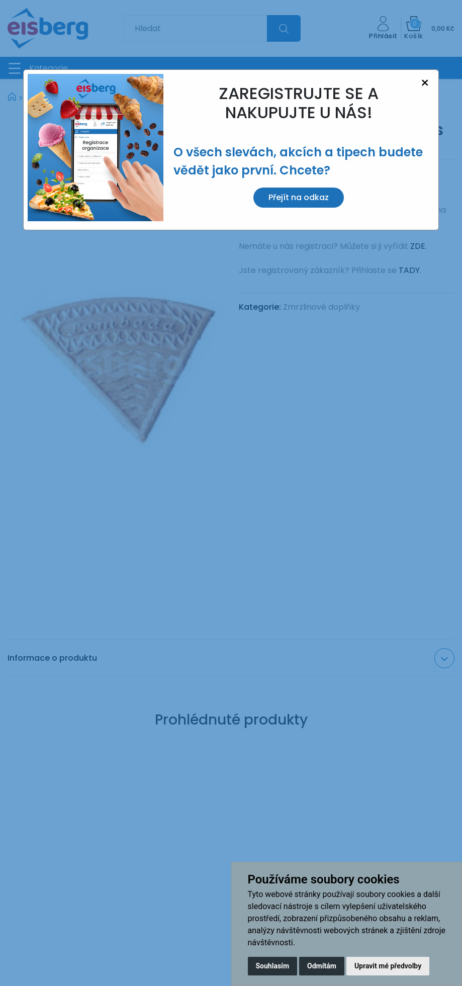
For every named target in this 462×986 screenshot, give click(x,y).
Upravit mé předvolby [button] (387, 966)
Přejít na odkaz (298, 197)
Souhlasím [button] (273, 966)
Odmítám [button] (321, 966)
